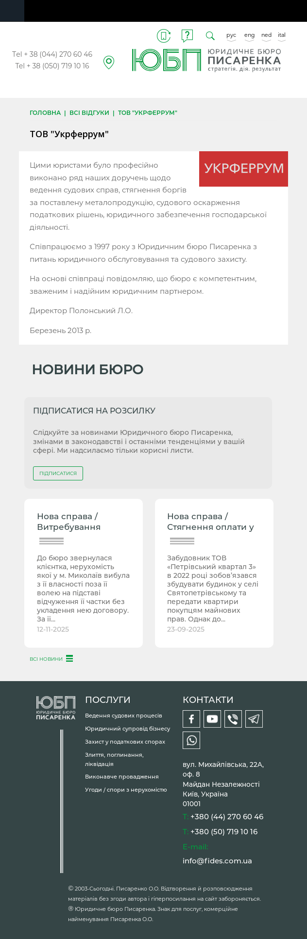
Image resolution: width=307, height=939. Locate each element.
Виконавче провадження (122, 776)
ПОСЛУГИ (108, 700)
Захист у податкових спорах (125, 741)
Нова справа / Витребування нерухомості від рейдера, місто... (73, 522)
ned (266, 35)
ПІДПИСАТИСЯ (58, 473)
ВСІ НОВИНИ (46, 659)
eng (249, 35)
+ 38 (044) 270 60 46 (58, 54)
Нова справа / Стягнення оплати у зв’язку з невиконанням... (210, 522)
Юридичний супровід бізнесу (127, 728)
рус (231, 35)
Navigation (12, 11)
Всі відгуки (89, 112)
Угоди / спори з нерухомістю (126, 789)
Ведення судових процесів (123, 715)
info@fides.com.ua (217, 860)
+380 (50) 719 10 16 (223, 831)
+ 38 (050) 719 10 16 (58, 66)
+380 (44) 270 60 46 (226, 816)
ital (282, 35)
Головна (45, 112)
